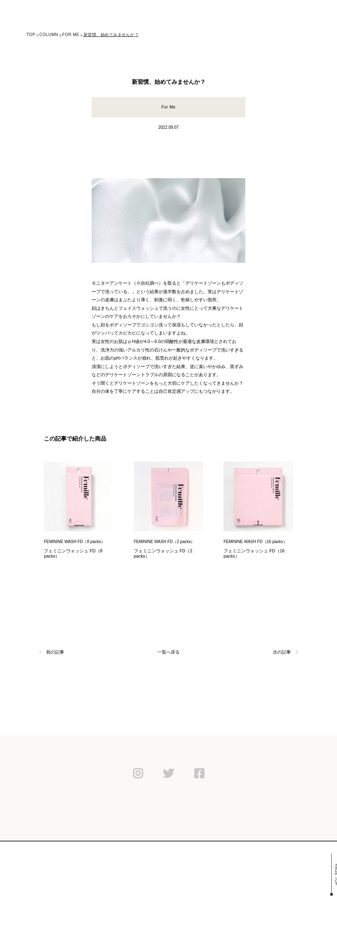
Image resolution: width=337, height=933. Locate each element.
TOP (30, 34)
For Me (70, 34)
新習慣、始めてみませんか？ (111, 34)
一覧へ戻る (168, 652)
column (48, 34)
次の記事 (285, 652)
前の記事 (51, 652)
